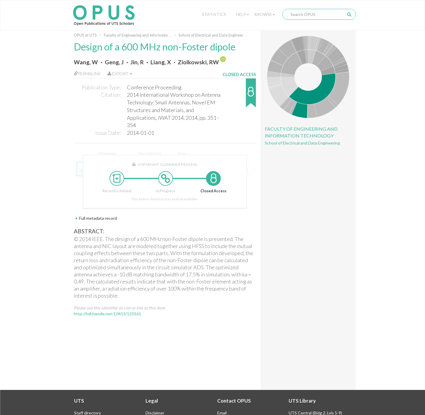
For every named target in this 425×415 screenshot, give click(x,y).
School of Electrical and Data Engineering (213, 35)
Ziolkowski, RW (198, 62)
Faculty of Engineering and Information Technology (147, 35)
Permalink (87, 73)
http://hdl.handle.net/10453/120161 (107, 313)
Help (242, 14)
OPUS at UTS (85, 35)
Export (119, 73)
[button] (239, 95)
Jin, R (137, 62)
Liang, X (161, 62)
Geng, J (114, 62)
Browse (264, 14)
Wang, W (86, 62)
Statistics (214, 14)
